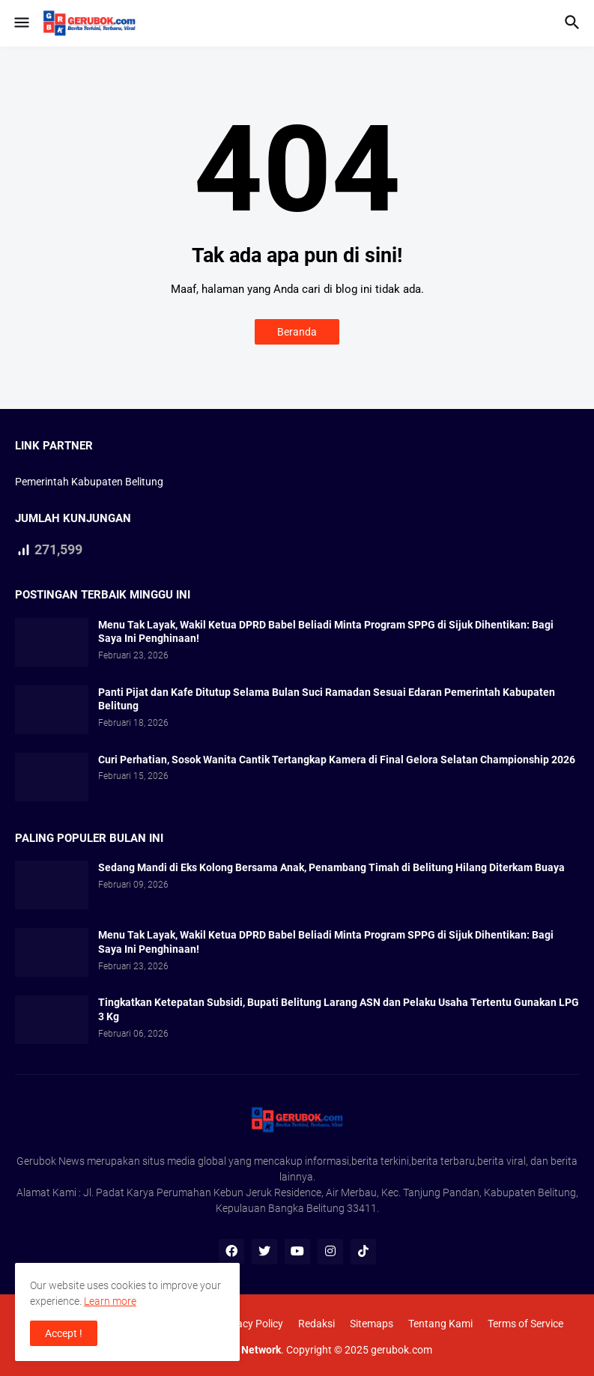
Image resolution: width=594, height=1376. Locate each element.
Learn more (110, 1301)
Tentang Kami (440, 1324)
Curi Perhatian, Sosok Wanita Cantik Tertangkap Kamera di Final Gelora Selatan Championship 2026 (336, 760)
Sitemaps (371, 1324)
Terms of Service (525, 1324)
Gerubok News (50, 1161)
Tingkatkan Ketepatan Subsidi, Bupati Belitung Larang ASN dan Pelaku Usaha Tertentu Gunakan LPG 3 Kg (338, 1009)
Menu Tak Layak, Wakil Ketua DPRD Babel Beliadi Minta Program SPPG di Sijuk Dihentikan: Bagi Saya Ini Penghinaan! (326, 632)
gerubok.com (401, 1350)
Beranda (297, 332)
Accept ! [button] (63, 1333)
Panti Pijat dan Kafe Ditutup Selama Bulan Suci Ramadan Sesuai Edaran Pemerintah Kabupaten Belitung (326, 699)
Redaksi (316, 1324)
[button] (20, 23)
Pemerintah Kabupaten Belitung (89, 482)
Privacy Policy (251, 1324)
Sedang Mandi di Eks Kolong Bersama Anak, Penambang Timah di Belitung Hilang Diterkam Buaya (331, 867)
